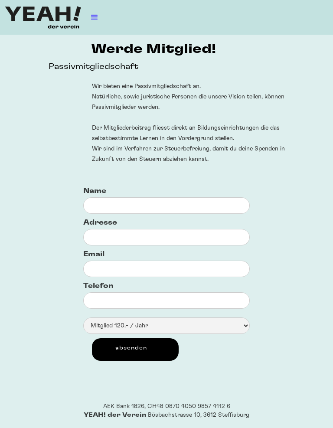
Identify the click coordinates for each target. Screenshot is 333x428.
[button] (95, 17)
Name (94, 190)
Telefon (98, 285)
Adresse (100, 222)
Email (93, 254)
